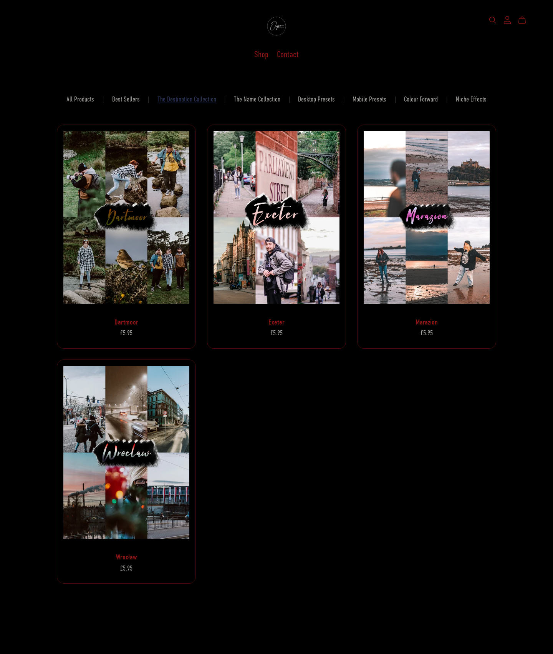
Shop (261, 54)
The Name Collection (257, 99)
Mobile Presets (369, 99)
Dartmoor (126, 322)
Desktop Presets (316, 99)
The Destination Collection (186, 99)
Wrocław (126, 557)
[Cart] (525, 20)
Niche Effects (471, 99)
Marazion (427, 322)
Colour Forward (421, 99)
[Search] (492, 20)
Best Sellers (126, 99)
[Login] (507, 19)
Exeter (276, 322)
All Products (80, 99)
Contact (288, 54)
